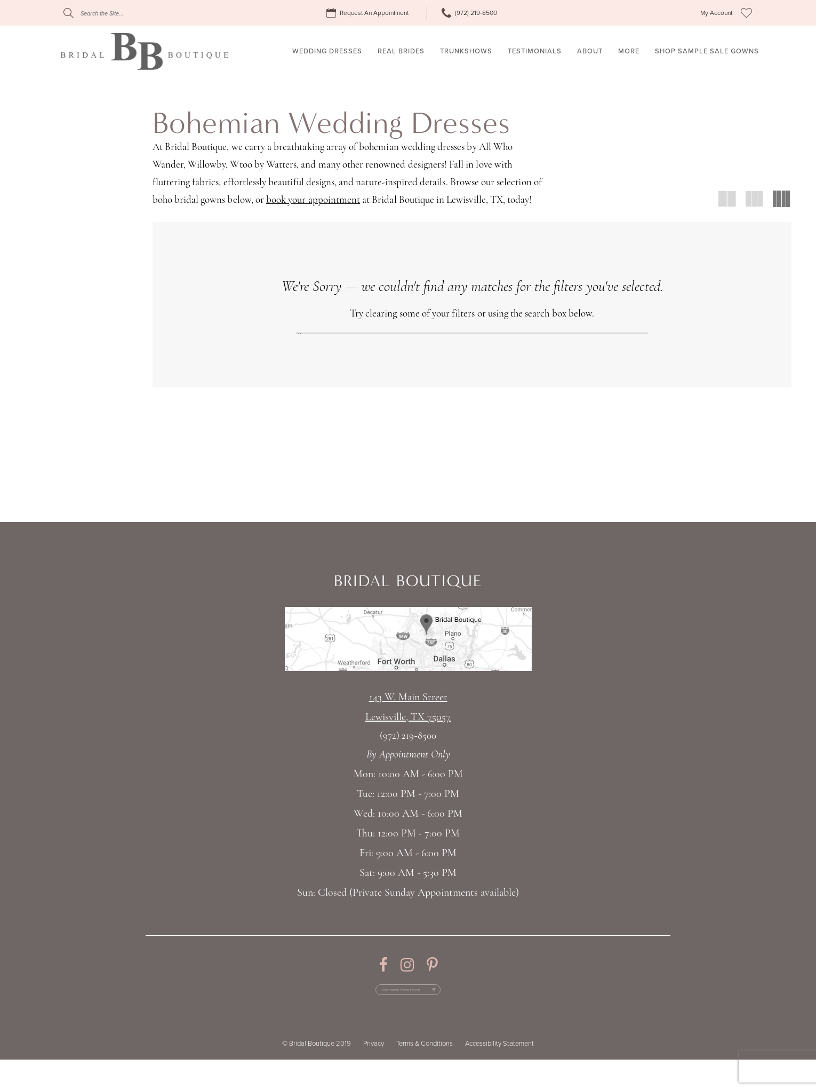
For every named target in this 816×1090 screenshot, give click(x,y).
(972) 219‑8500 (408, 754)
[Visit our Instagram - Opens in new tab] (407, 982)
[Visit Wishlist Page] (746, 13)
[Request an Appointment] (369, 13)
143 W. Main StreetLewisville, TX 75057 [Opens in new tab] (408, 725)
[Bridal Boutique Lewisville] (144, 51)
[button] (716, 13)
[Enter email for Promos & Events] (408, 1013)
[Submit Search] (68, 13)
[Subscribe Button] (465, 1013)
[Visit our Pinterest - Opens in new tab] (432, 982)
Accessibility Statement (499, 1074)
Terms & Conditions (424, 1074)
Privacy (373, 1074)
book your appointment (313, 200)
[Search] (128, 13)
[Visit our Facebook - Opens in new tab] (383, 982)
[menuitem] (369, 13)
